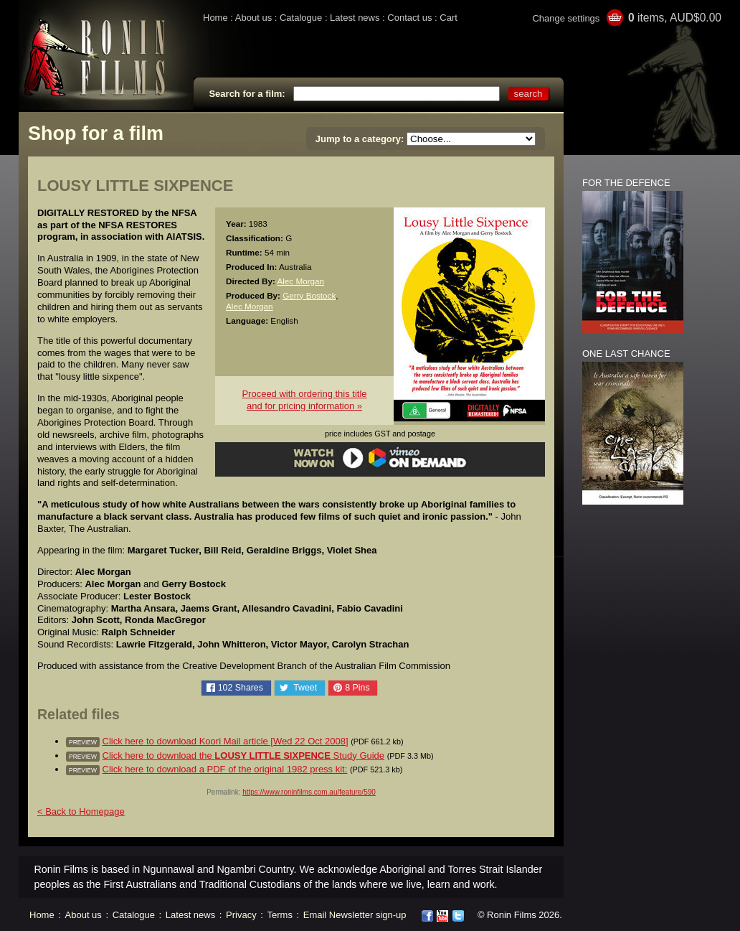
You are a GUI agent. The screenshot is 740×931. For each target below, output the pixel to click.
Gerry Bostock (309, 295)
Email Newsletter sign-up (355, 914)
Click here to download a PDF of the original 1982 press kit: (225, 769)
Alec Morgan (300, 281)
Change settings (565, 18)
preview (83, 742)
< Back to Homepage (81, 811)
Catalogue (301, 17)
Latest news (354, 17)
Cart (448, 17)
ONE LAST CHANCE (626, 353)
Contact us (409, 17)
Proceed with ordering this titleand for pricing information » (304, 399)
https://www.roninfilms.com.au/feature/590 (309, 792)
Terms (280, 914)
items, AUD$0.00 (674, 17)
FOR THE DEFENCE (626, 182)
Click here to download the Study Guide (244, 755)
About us (253, 17)
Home (215, 17)
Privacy (241, 914)
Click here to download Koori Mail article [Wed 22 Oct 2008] (225, 741)
